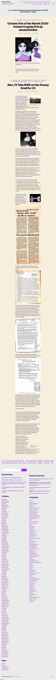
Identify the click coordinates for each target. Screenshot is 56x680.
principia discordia (33, 573)
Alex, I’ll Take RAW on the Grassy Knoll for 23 (28, 86)
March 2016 (4, 614)
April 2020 (4, 540)
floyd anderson (32, 523)
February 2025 (5, 500)
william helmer (32, 598)
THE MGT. (40, 4)
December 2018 (5, 564)
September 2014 (5, 641)
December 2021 (5, 515)
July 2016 (4, 608)
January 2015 (5, 635)
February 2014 (5, 652)
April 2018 (4, 576)
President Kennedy (24, 117)
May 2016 (4, 611)
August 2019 (4, 552)
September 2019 (5, 550)
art (15, 20)
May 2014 (4, 647)
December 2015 (5, 618)
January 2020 (5, 544)
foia (30, 524)
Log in (3, 665)
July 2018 (4, 571)
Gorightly (21, 91)
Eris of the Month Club (26, 69)
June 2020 (4, 537)
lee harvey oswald (23, 81)
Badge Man (17, 115)
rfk (30, 576)
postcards (31, 571)
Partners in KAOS (34, 4)
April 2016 (4, 612)
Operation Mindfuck (24, 308)
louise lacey (32, 551)
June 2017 (4, 591)
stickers (31, 586)
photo (40, 20)
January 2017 (5, 599)
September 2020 (5, 532)
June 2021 (4, 520)
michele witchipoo (33, 554)
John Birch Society (20, 397)
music (30, 557)
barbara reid (32, 505)
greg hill (31, 527)
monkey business (33, 556)
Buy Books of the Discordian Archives (29, 1)
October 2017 (5, 585)
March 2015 (4, 632)
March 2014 (4, 650)
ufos (30, 592)
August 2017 (4, 588)
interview (31, 536)
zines (30, 601)
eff (30, 520)
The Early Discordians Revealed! (9, 463)
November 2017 (5, 584)
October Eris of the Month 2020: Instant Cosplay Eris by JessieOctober (28, 27)
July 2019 (4, 553)
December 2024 (5, 502)
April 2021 (4, 523)
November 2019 (5, 547)
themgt (21, 33)
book (11, 80)
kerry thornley (15, 81)
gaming (31, 526)
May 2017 (4, 593)
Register (4, 663)
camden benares (33, 512)
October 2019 (5, 549)
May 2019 (4, 556)
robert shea (31, 582)
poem (30, 568)
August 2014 (4, 643)
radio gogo (31, 574)
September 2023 (5, 506)
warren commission (33, 597)
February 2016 (5, 615)
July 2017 (4, 590)
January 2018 (5, 581)
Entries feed (4, 666)
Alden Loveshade (33, 478)
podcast (31, 567)
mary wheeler (32, 553)
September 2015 (5, 623)
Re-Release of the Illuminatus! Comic (39, 493)
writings (31, 600)
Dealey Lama (25, 442)
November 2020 (5, 529)
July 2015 (4, 626)
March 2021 (4, 525)
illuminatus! (35, 80)
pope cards (31, 570)
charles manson (32, 514)
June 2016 (4, 609)
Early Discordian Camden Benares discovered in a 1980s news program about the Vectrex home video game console (14, 484)
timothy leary (32, 591)
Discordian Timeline (49, 461)
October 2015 (5, 621)
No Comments (35, 33)
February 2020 (5, 543)
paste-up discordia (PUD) (34, 562)
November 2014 (5, 638)
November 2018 (5, 565)
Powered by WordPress (17, 676)
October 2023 (5, 505)
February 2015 (5, 633)
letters (29, 81)
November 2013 (5, 656)
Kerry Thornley (33, 150)
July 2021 (4, 519)
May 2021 (4, 522)
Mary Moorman (18, 124)
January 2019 (5, 562)
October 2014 (5, 640)
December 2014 (5, 636)
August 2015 (4, 624)
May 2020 (4, 538)
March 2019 (4, 559)
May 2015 (4, 629)
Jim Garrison (29, 154)
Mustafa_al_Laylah (19, 101)
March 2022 (4, 512)
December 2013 (5, 655)
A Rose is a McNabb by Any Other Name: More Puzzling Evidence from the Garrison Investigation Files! (40, 484)
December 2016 (5, 600)
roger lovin (31, 583)
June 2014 (4, 646)
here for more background (23, 155)
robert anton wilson (39, 81)
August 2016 (4, 606)
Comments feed (5, 668)
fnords (24, 463)
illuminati (30, 80)
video (30, 595)
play (30, 565)
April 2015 (4, 630)
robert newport (32, 580)
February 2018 (5, 579)
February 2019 (5, 561)
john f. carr (31, 542)
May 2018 (4, 574)
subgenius (31, 588)
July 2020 (4, 535)
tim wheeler (32, 589)
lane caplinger (32, 547)
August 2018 (4, 570)
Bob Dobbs (31, 487)
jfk (39, 80)
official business (34, 20)
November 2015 (5, 620)
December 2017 (5, 582)
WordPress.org (5, 669)
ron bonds (31, 585)
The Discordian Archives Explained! (43, 1)
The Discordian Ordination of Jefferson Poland (12, 480)
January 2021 (5, 528)
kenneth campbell (33, 544)
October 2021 (5, 517)
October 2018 (5, 567)
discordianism (19, 20)
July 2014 (4, 644)
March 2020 (4, 541)
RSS (49, 4)
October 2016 (5, 603)
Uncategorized (32, 594)
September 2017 (5, 587)
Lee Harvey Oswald (32, 151)
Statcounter (2, 679)
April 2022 (4, 511)
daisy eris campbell (33, 515)
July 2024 (4, 503)
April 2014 (4, 649)
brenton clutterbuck (33, 508)
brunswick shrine (33, 511)
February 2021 (5, 526)
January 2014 (5, 653)
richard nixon (32, 577)
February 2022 (5, 514)
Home (21, 1)
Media (20, 463)
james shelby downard (34, 538)
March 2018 (4, 578)
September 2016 (5, 605)
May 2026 (4, 499)
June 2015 (4, 627)
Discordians (27, 307)
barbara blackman (33, 503)
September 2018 (5, 568)
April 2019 (4, 558)
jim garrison (43, 80)
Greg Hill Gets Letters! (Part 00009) (42, 491)
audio (30, 502)
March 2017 (4, 596)
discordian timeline (17, 80)
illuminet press (32, 535)
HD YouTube (45, 4)
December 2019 (5, 546)
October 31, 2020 (28, 33)
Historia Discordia (6, 1)
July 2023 (4, 508)
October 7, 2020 (28, 91)
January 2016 (5, 617)
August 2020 (5, 534)
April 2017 (4, 594)
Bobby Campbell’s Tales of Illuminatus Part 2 (11, 477)
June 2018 (4, 573)
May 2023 (4, 509)
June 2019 (4, 555)
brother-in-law (32, 509)
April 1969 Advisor (28, 406)
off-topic (31, 559)
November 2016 (5, 602)
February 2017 (5, 597)
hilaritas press (32, 530)
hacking (31, 529)
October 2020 (5, 531)
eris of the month (26, 20)
